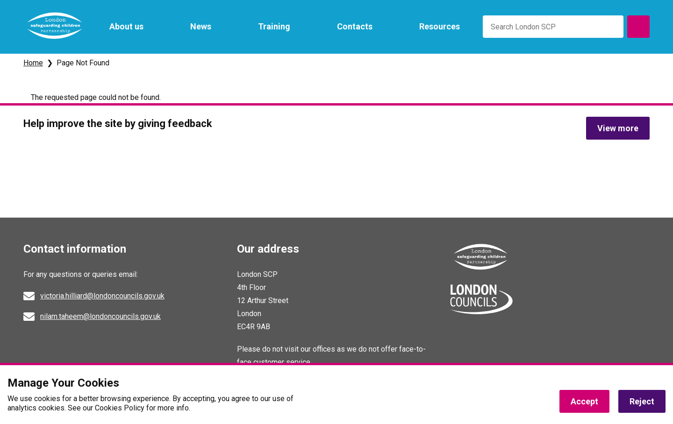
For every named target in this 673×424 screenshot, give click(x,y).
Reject (642, 401)
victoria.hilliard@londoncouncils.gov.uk (102, 295)
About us (126, 26)
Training (274, 26)
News (200, 26)
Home (33, 62)
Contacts (354, 26)
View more (617, 128)
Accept (584, 401)
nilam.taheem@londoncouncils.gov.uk (100, 316)
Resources (439, 26)
